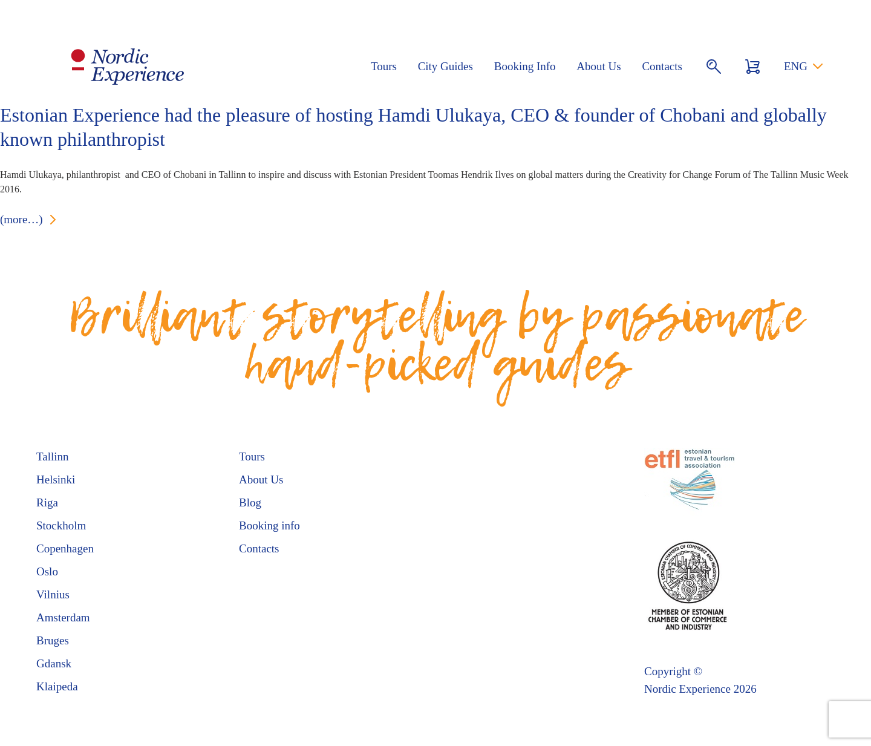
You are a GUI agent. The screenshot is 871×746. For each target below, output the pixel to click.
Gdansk (53, 663)
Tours (384, 66)
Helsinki (55, 479)
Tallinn (52, 456)
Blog (250, 502)
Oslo (47, 571)
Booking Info (525, 66)
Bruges (52, 640)
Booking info (269, 525)
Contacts (662, 66)
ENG (795, 66)
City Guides (445, 66)
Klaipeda (57, 686)
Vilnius (53, 594)
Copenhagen (65, 548)
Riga (47, 502)
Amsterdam (63, 617)
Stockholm (61, 525)
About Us (598, 66)
